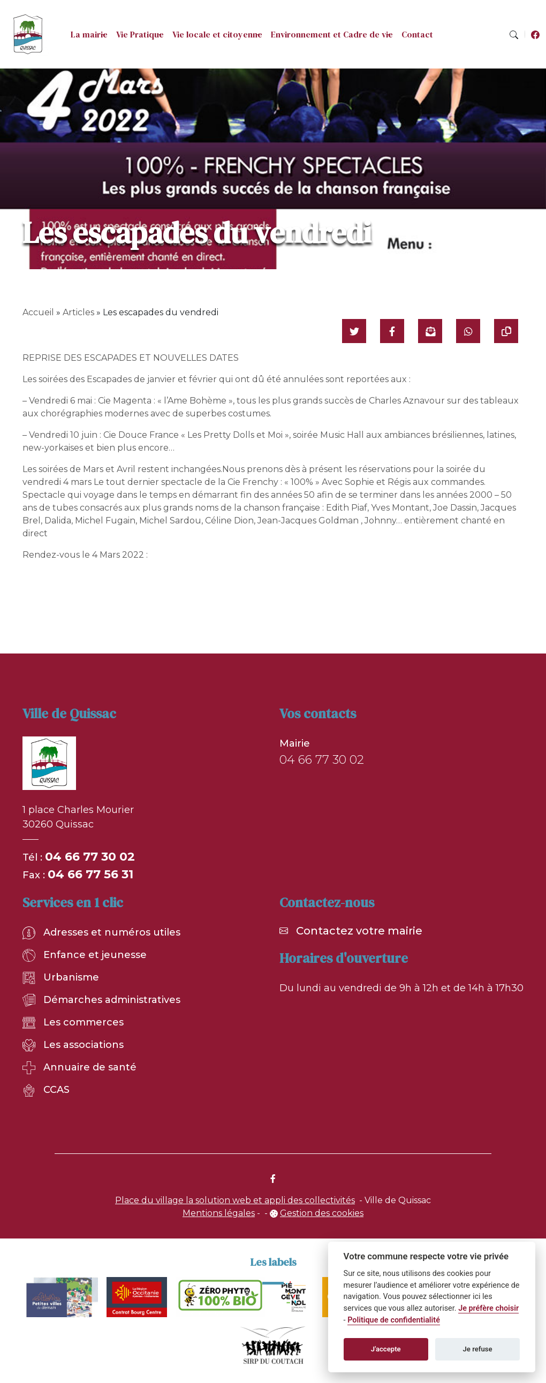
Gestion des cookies (321, 1213)
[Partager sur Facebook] (392, 331)
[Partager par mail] (430, 331)
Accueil (38, 312)
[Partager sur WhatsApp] (468, 331)
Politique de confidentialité (393, 1320)
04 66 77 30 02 (90, 856)
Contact (417, 34)
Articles (78, 312)
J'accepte (386, 1349)
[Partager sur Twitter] (354, 331)
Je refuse (477, 1349)
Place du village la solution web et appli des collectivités (235, 1200)
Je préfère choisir (488, 1308)
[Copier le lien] (506, 331)
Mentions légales (219, 1213)
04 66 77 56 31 (90, 874)
